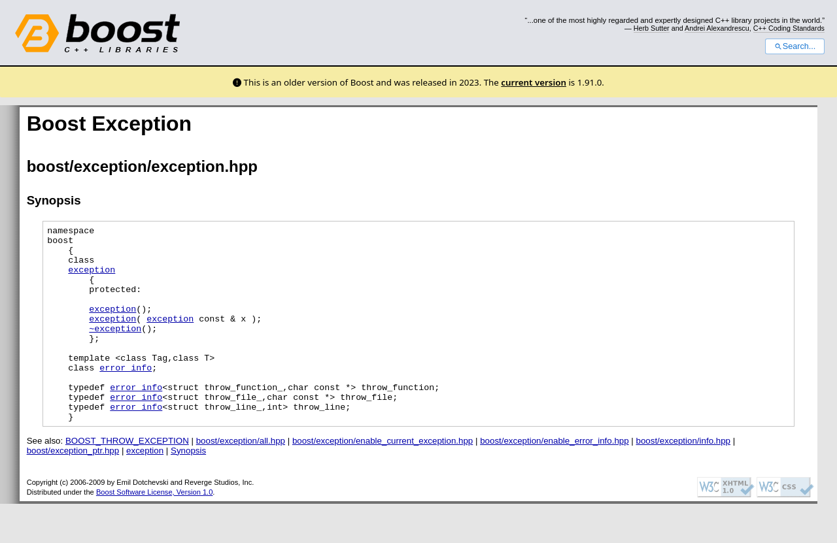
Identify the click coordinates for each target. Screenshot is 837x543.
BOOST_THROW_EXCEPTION (127, 480)
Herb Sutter (652, 28)
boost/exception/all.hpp (240, 480)
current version (533, 82)
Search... (794, 46)
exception (91, 279)
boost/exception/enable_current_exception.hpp (382, 480)
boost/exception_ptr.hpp (73, 490)
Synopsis (188, 490)
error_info (125, 397)
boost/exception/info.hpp (683, 480)
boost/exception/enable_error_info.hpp (554, 480)
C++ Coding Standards (789, 28)
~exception (115, 349)
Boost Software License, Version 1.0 (154, 531)
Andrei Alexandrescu (717, 28)
